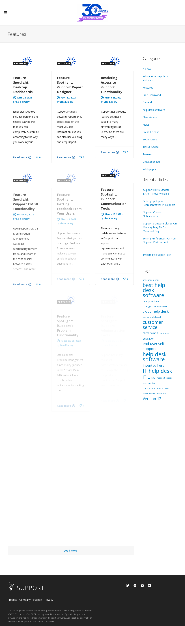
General (147, 102)
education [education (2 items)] (148, 338)
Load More (71, 550)
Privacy (49, 599)
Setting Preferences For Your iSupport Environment (160, 240)
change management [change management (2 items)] (155, 306)
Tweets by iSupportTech (157, 254)
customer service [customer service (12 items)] (153, 325)
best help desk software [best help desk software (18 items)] (154, 290)
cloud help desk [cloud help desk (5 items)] (156, 311)
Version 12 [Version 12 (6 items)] (152, 398)
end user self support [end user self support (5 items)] (153, 346)
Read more (20, 157)
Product (12, 599)
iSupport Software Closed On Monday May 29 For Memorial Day (160, 227)
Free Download (152, 95)
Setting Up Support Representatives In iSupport (159, 203)
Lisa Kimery (23, 101)
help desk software (154, 110)
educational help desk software (155, 78)
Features (148, 87)
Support (37, 599)
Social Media (150, 139)
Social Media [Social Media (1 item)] (149, 393)
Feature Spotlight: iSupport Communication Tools (113, 199)
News (146, 124)
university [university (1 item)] (160, 393)
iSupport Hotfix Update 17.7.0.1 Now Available (156, 191)
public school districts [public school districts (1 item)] (153, 388)
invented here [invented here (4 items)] (153, 365)
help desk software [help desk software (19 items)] (155, 357)
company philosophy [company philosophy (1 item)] (152, 317)
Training (147, 154)
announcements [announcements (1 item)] (150, 280)
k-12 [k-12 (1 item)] (153, 378)
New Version (150, 117)
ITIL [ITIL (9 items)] (146, 377)
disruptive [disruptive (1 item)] (164, 333)
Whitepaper (149, 169)
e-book (147, 69)
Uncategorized (151, 161)
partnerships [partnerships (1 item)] (149, 383)
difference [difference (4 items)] (150, 333)
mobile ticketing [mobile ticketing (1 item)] (164, 378)
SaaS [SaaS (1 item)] (167, 388)
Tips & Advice (151, 147)
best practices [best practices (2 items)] (151, 301)
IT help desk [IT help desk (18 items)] (157, 370)
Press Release (151, 132)
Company (25, 599)
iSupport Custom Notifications (152, 214)
